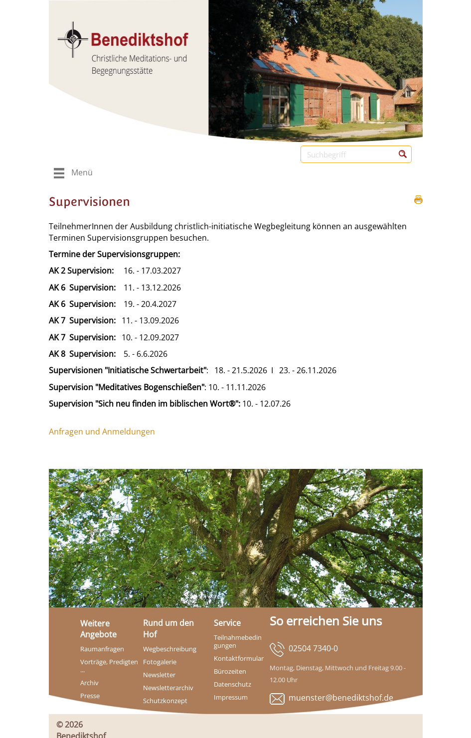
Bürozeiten (230, 671)
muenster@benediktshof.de (341, 697)
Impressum (231, 697)
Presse (90, 695)
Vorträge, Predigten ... (109, 665)
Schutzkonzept (165, 700)
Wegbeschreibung (169, 648)
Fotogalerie (159, 661)
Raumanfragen (102, 648)
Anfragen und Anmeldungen (102, 431)
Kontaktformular (239, 658)
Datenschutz (232, 684)
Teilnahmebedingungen (238, 641)
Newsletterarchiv (168, 687)
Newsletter (159, 674)
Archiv (89, 682)
